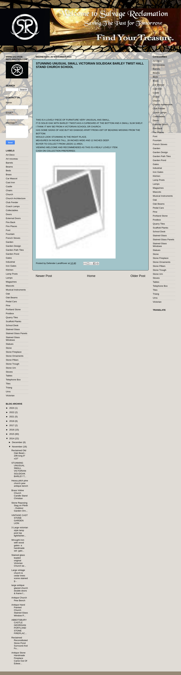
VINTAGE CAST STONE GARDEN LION (19, 519)
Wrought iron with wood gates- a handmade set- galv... (18, 545)
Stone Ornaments (14, 356)
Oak (8, 293)
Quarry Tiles (12, 317)
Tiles (8, 383)
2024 (12, 408)
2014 (12, 438)
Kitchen (9, 270)
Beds (8, 170)
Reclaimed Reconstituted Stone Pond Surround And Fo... (19, 643)
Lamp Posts (12, 274)
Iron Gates (11, 266)
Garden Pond (12, 254)
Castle (9, 186)
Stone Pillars (12, 360)
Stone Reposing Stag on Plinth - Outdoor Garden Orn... (19, 507)
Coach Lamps (13, 206)
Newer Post (44, 276)
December (17, 442)
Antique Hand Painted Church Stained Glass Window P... (19, 610)
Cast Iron (10, 182)
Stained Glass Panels (16, 333)
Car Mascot (11, 178)
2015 (12, 434)
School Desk (12, 325)
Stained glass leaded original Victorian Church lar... (18, 560)
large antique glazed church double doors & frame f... (19, 589)
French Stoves (13, 238)
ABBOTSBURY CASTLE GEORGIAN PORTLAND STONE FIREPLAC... (19, 627)
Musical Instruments (16, 290)
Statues (9, 344)
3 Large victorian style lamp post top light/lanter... (19, 531)
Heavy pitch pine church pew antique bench (19, 483)
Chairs (9, 190)
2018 (12, 421)
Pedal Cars (11, 301)
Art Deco (10, 155)
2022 (12, 412)
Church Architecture (16, 198)
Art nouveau (12, 159)
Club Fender (12, 202)
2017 (12, 425)
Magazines (11, 282)
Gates (9, 258)
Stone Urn (11, 368)
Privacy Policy (26, 49)
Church (9, 194)
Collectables (12, 210)
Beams (9, 166)
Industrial (10, 262)
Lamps (9, 278)
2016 (12, 429)
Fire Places (11, 226)
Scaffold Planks (13, 321)
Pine (8, 305)
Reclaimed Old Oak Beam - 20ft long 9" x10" (18, 454)
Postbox (10, 313)
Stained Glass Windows (13, 338)
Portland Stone (13, 309)
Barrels (9, 162)
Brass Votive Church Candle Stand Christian (19, 494)
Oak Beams (12, 297)
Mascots (10, 286)
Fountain (10, 234)
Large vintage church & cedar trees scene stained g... (19, 575)
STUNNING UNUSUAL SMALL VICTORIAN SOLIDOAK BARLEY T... (18, 470)
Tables (9, 375)
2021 (12, 416)
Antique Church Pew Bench (19, 599)
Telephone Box (13, 379)
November (17, 446)
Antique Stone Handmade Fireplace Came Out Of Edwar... (19, 658)
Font (8, 230)
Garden (9, 242)
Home (9, 49)
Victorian (10, 395)
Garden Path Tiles (15, 250)
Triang (9, 387)
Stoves (9, 372)
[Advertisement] (61, 96)
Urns (8, 391)
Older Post (138, 276)
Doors (9, 214)
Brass (9, 174)
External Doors (13, 218)
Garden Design (13, 246)
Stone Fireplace (14, 352)
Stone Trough (12, 364)
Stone (9, 348)
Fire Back (10, 222)
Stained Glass (13, 329)
